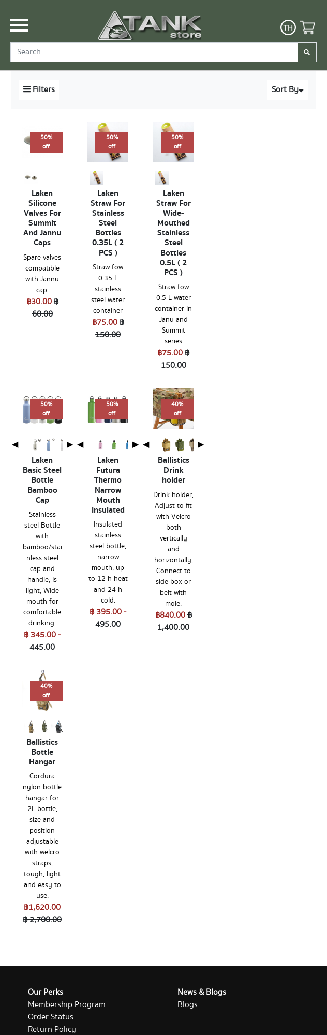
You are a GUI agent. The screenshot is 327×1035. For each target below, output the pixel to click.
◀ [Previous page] (15, 444)
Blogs (187, 1005)
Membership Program (67, 1005)
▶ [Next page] (70, 444)
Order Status (50, 1017)
